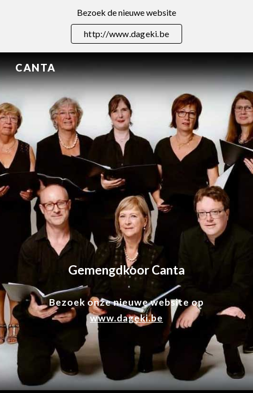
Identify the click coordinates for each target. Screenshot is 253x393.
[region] (126, 26)
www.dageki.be (126, 318)
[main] (126, 270)
